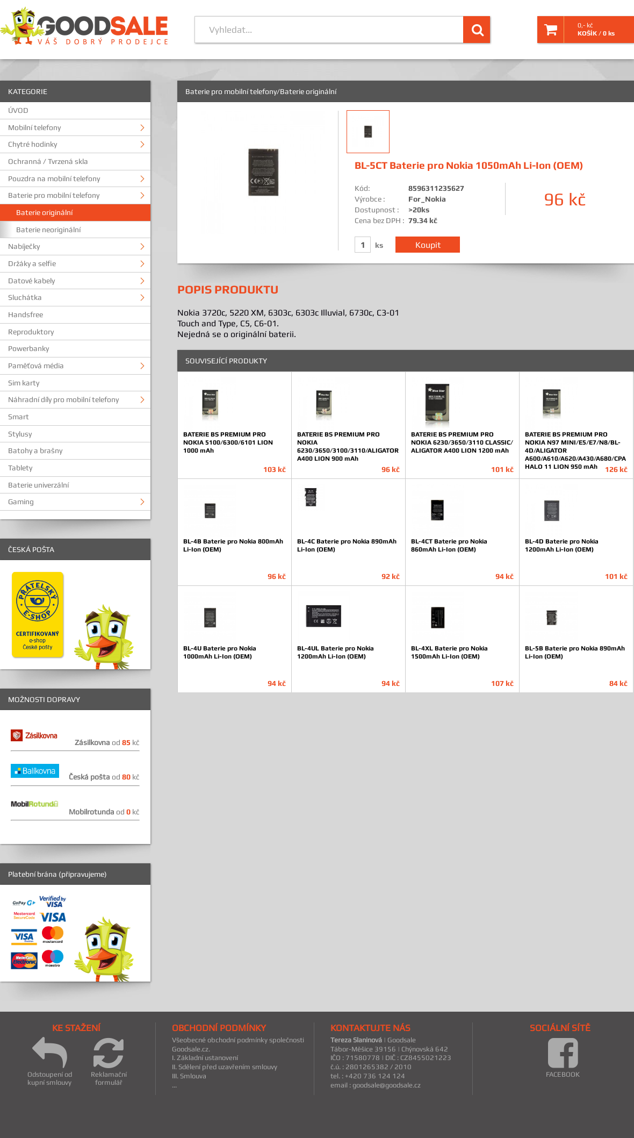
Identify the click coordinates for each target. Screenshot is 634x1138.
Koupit (428, 244)
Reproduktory (31, 331)
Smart (18, 416)
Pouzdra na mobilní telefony (54, 178)
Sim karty (23, 382)
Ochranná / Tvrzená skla (48, 161)
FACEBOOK (563, 1057)
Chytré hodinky (32, 144)
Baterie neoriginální (48, 229)
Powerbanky (28, 348)
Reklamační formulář (109, 1061)
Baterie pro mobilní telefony (53, 195)
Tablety (20, 467)
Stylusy (20, 434)
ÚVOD (18, 110)
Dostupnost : (377, 209)
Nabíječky (24, 246)
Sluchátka (25, 297)
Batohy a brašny (35, 450)
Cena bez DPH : (380, 220)
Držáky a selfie (32, 263)
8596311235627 (436, 188)
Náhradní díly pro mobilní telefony (63, 399)
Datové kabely (31, 280)
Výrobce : (370, 199)
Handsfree (25, 314)
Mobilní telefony (34, 127)
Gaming (21, 501)
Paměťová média (36, 365)
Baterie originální (44, 212)
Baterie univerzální (38, 485)
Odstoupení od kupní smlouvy (49, 1061)
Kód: (362, 188)
